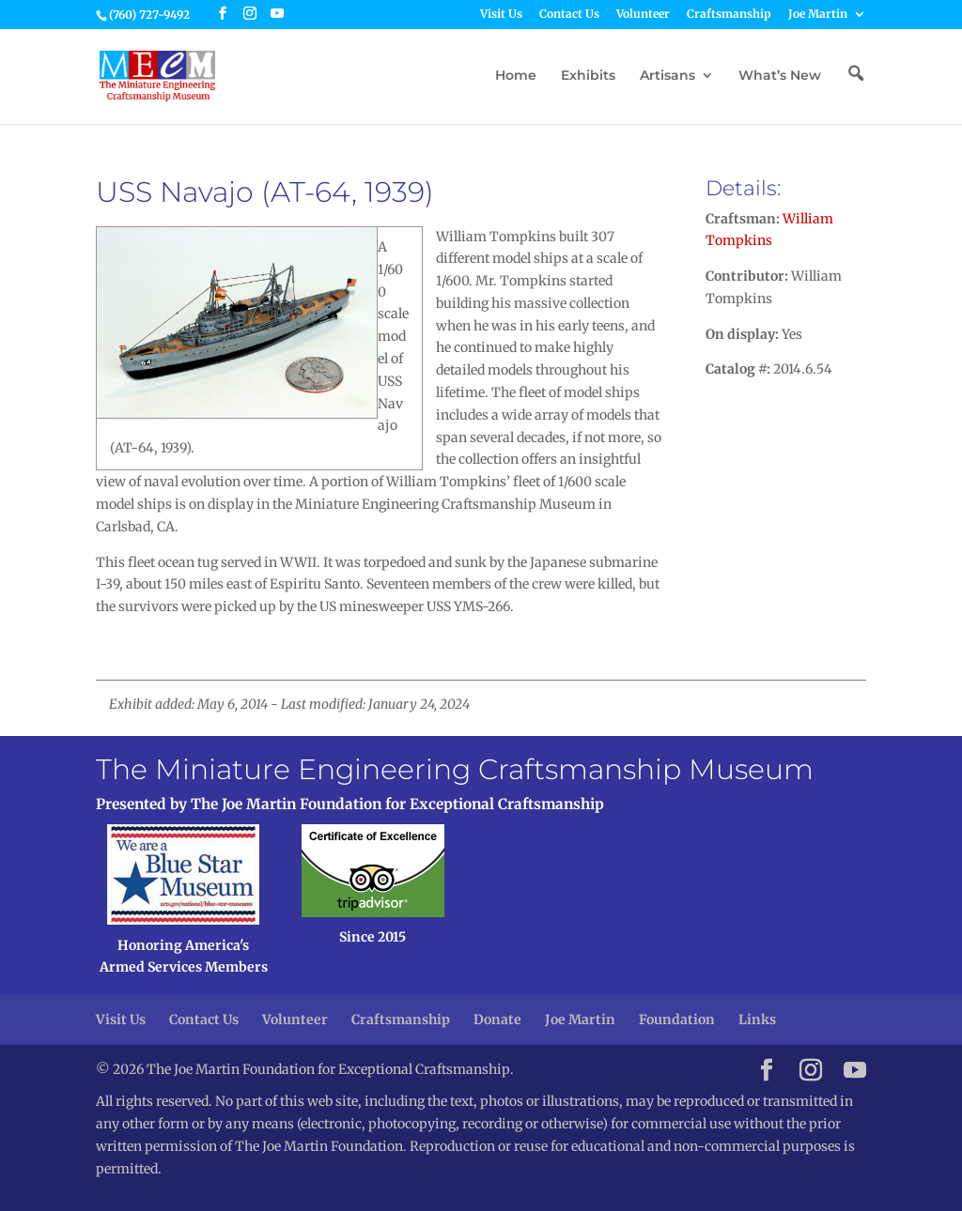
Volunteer (643, 14)
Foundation (677, 1019)
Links (757, 1019)
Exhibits (588, 76)
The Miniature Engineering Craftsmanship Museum (455, 769)
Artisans (667, 76)
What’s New (779, 76)
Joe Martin (817, 14)
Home (515, 76)
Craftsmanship (729, 14)
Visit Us (501, 14)
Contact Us (569, 14)
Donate (497, 1019)
